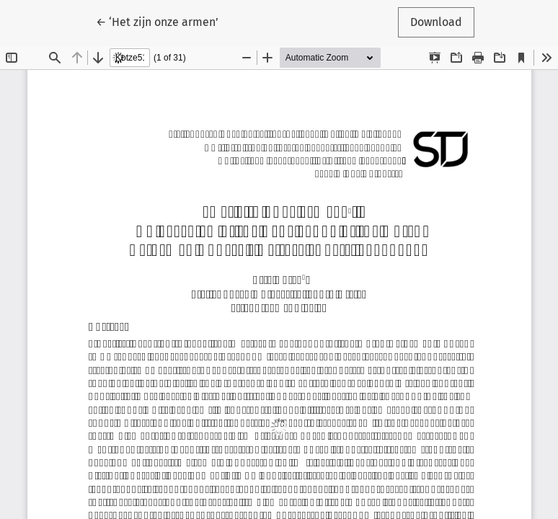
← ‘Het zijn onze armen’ (163, 21)
